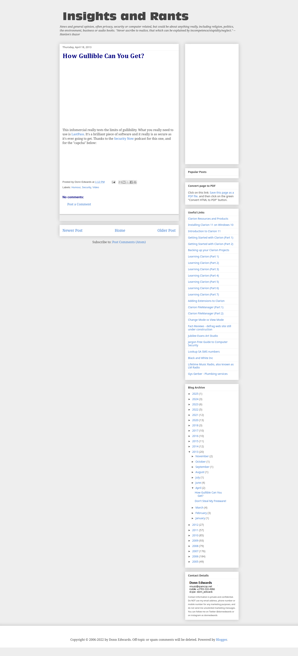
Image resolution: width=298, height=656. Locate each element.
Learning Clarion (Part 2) (203, 263)
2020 (195, 420)
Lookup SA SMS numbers (204, 351)
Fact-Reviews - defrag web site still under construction (209, 327)
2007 (195, 551)
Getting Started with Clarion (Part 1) (210, 237)
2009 (195, 540)
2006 (195, 556)
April (198, 488)
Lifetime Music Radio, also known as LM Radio (211, 365)
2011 (195, 530)
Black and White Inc (200, 358)
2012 (195, 524)
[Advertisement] (212, 103)
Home (120, 230)
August (200, 472)
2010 (195, 535)
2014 (195, 446)
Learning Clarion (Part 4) (203, 275)
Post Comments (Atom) (129, 242)
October (200, 461)
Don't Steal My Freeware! (210, 501)
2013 (195, 452)
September (202, 467)
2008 (195, 546)
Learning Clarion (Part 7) (203, 294)
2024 (195, 399)
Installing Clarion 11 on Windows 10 (210, 225)
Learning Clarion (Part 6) (203, 288)
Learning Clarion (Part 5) (203, 282)
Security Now (124, 138)
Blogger (221, 639)
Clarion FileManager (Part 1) (205, 307)
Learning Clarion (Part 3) (203, 269)
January (200, 518)
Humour (76, 187)
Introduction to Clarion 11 (204, 231)
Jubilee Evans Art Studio (203, 336)
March (199, 507)
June (198, 482)
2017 (195, 430)
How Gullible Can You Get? (208, 494)
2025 (195, 393)
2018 (195, 425)
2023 (195, 404)
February (201, 513)
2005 (195, 561)
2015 (195, 441)
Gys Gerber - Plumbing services (208, 374)
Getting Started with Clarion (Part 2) (210, 244)
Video (96, 187)
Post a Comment (79, 204)
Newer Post (73, 230)
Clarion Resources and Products (208, 218)
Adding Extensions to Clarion (206, 301)
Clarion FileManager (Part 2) (205, 313)
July (198, 477)
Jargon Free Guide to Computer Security (208, 343)
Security (86, 187)
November (202, 456)
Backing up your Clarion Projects (208, 250)
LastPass (77, 134)
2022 (195, 409)
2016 (195, 436)
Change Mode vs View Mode (206, 320)
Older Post (166, 230)
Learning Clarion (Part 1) (203, 256)
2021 (195, 415)
